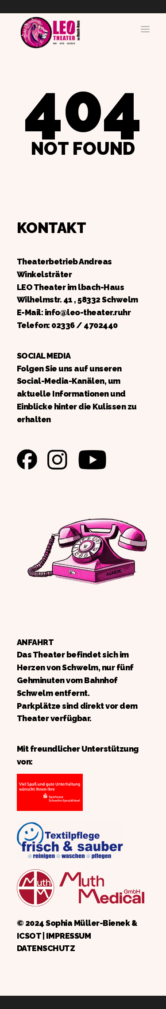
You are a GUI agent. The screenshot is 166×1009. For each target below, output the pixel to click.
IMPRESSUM (68, 935)
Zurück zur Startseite (50, 31)
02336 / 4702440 (84, 325)
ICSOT (29, 935)
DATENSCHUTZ (46, 948)
